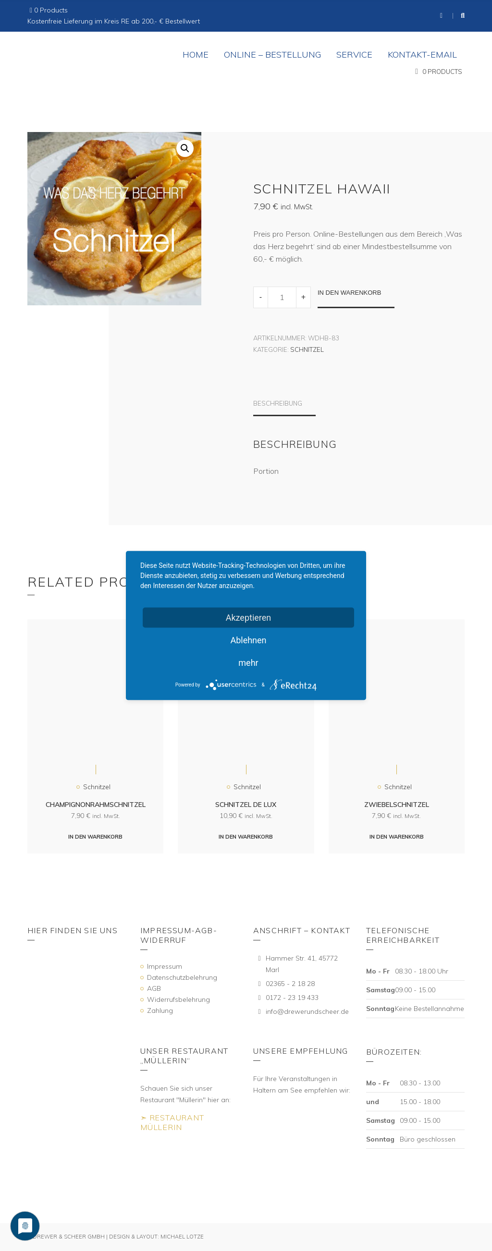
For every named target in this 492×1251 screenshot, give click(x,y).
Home (196, 54)
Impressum (164, 966)
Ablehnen (248, 640)
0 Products (51, 10)
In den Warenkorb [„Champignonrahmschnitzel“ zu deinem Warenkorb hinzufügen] (95, 836)
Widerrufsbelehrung (178, 999)
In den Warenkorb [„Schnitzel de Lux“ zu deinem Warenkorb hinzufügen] (246, 836)
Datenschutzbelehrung (182, 977)
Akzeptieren (248, 618)
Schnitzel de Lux (245, 804)
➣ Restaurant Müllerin (172, 1122)
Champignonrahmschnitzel (96, 804)
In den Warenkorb (349, 292)
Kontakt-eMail (422, 54)
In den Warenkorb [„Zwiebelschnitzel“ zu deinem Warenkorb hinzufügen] (396, 836)
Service (354, 54)
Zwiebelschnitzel (396, 804)
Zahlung (160, 1010)
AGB (154, 988)
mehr (248, 663)
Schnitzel (307, 349)
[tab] (284, 407)
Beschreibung (277, 403)
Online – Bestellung (272, 54)
